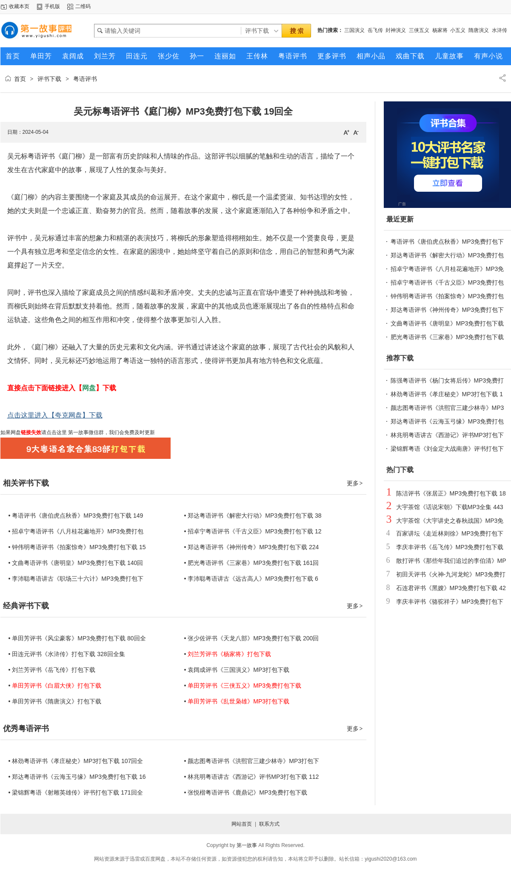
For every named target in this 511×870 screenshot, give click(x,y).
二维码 (83, 6)
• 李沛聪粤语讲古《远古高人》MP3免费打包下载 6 (251, 578)
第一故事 (247, 845)
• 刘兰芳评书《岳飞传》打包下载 (52, 669)
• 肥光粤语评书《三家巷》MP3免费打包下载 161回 (251, 562)
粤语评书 (85, 78)
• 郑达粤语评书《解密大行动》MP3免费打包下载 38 (253, 515)
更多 (355, 483)
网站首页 (241, 824)
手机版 (52, 6)
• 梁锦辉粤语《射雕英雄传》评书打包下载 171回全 (76, 792)
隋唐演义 (478, 30)
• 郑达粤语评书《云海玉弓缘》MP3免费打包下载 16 (77, 776)
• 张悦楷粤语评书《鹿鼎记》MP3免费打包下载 (246, 792)
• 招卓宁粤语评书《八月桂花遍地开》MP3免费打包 (76, 531)
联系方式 (269, 824)
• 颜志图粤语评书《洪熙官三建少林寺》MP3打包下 (252, 761)
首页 (20, 78)
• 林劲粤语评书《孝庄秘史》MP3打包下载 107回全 (76, 761)
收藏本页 (19, 6)
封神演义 (395, 30)
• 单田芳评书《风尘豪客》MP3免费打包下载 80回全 (77, 638)
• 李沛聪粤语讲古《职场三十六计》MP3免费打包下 (76, 578)
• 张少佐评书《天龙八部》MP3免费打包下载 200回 (251, 638)
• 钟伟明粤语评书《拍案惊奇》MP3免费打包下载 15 (77, 547)
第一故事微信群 (85, 432)
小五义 (457, 30)
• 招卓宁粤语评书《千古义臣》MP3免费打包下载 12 (253, 531)
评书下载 (49, 78)
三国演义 (354, 30)
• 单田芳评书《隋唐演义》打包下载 (55, 701)
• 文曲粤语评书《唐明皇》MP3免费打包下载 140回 (76, 562)
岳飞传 (375, 30)
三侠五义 (419, 30)
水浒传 (499, 30)
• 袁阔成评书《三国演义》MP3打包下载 (237, 669)
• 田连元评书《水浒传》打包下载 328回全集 (67, 654)
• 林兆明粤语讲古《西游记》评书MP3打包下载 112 (251, 776)
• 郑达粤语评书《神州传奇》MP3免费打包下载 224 (251, 547)
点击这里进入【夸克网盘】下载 (55, 415)
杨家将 (440, 30)
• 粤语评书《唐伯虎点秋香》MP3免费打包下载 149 (76, 515)
